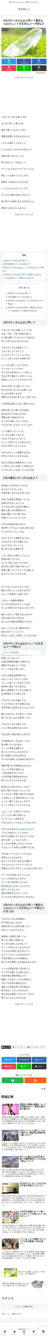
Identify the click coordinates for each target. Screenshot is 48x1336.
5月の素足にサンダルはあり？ (16, 264)
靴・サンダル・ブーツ (37, 1047)
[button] (43, 653)
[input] (24, 652)
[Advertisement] (24, 95)
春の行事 (7, 1047)
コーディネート (20, 1047)
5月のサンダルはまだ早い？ (15, 260)
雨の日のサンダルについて (13, 886)
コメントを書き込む (24, 1306)
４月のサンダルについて (20, 829)
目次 (21, 287)
